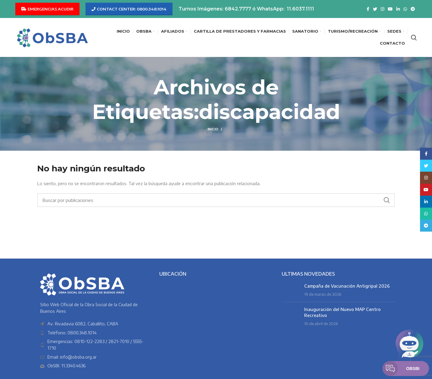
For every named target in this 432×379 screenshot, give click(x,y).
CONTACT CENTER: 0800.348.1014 (129, 9)
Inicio (213, 129)
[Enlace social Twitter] (375, 9)
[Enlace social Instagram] (382, 9)
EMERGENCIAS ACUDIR (47, 9)
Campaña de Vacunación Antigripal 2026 (347, 286)
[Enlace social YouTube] (390, 9)
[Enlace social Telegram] (413, 9)
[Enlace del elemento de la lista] (93, 333)
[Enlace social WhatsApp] (405, 9)
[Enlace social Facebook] (368, 9)
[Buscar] (414, 37)
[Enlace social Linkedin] (398, 9)
